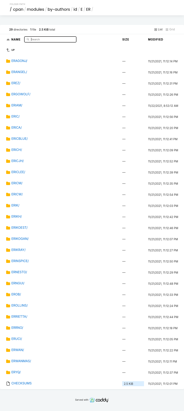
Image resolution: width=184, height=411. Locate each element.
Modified (155, 39)
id (75, 9)
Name (16, 39)
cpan (18, 9)
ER (88, 9)
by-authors (59, 9)
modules (35, 9)
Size (125, 39)
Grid (170, 29)
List (158, 29)
